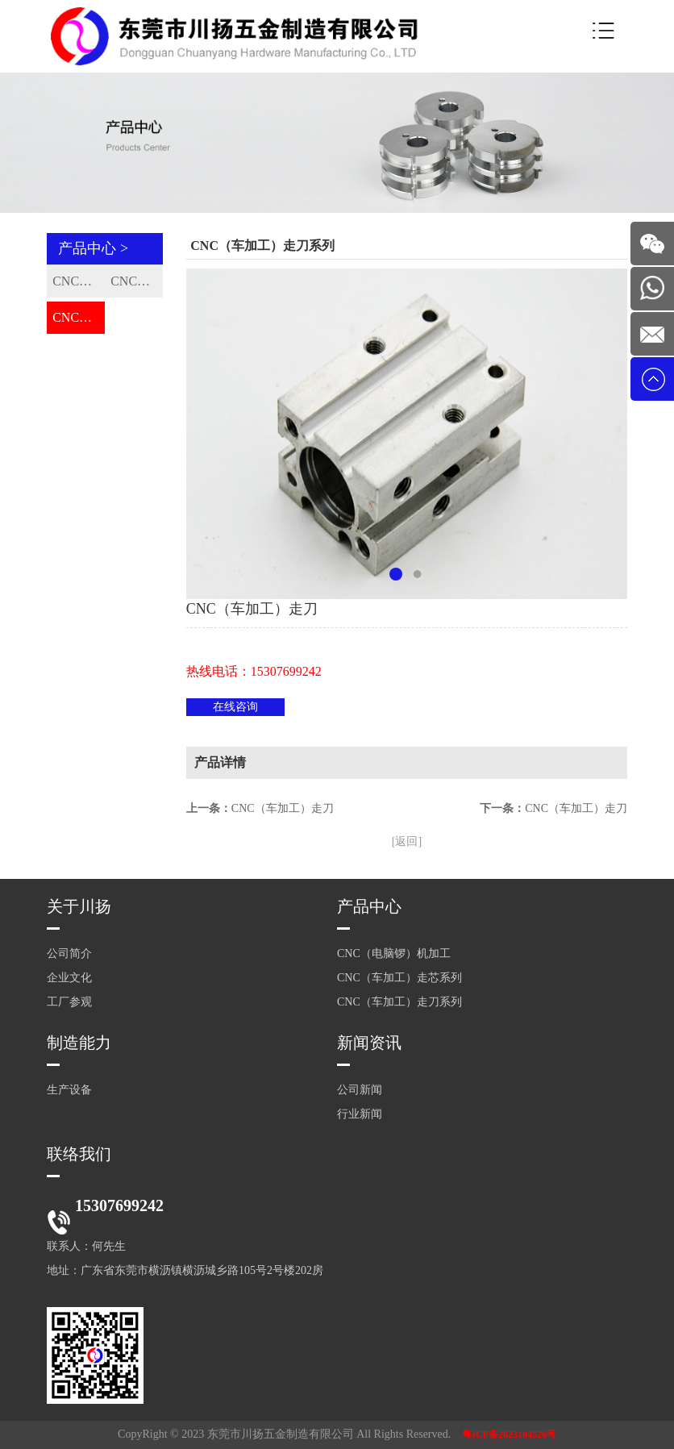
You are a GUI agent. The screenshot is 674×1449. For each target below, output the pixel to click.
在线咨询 (235, 707)
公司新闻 (359, 1090)
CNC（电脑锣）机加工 (78, 281)
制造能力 (79, 1042)
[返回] (407, 841)
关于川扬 (79, 906)
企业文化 (69, 978)
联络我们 (79, 1154)
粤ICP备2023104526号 (509, 1434)
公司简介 (69, 953)
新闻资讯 (369, 1042)
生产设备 (69, 1090)
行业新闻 (359, 1114)
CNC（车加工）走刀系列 (78, 317)
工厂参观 (69, 1002)
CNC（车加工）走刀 (282, 808)
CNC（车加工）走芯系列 (136, 281)
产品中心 (369, 906)
